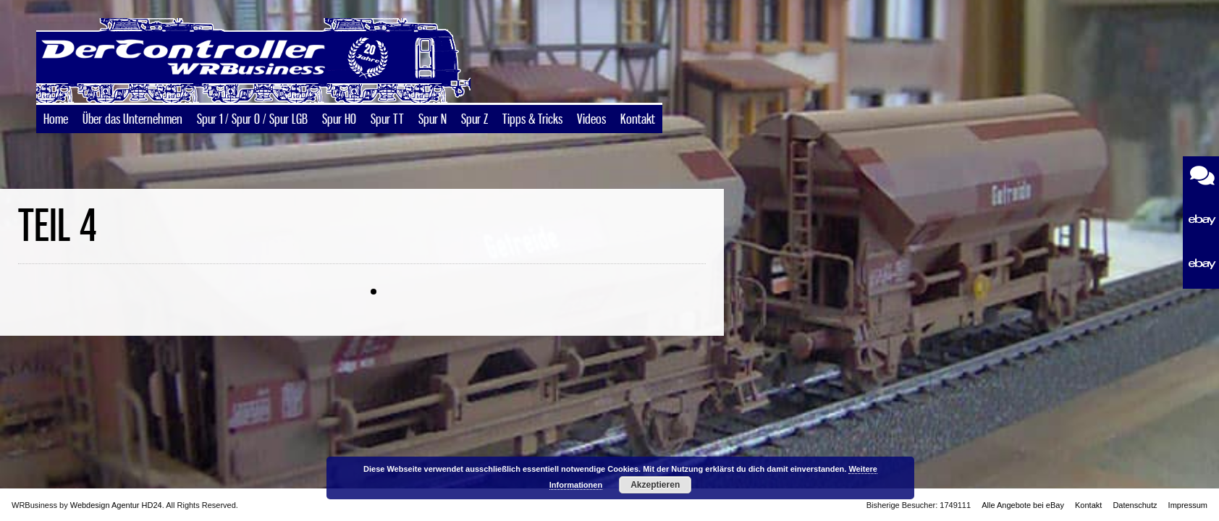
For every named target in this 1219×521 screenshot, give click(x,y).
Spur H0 (339, 120)
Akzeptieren (655, 485)
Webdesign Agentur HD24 (116, 505)
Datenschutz (1135, 505)
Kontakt (637, 120)
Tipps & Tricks (532, 120)
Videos (591, 120)
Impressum (1187, 505)
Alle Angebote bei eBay (1023, 505)
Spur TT (387, 120)
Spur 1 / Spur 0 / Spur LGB (252, 120)
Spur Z (474, 120)
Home (55, 120)
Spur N (432, 120)
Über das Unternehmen (132, 120)
